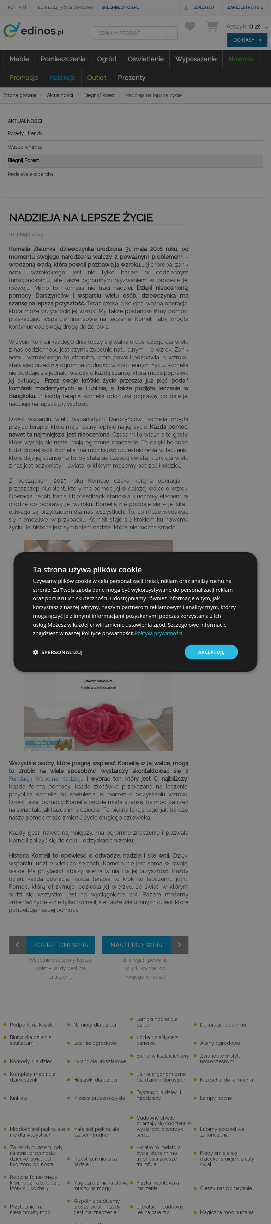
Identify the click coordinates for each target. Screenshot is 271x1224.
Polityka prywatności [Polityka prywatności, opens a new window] (160, 632)
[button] (58, 652)
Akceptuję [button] (210, 651)
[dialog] (135, 612)
